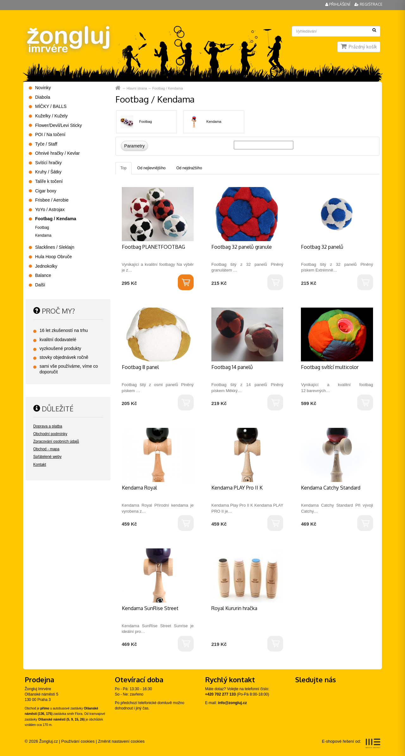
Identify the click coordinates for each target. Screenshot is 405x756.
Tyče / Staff (46, 144)
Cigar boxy (45, 190)
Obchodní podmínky (50, 434)
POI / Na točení (50, 134)
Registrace (368, 4)
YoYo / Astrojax (50, 209)
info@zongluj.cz (232, 703)
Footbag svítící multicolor (329, 367)
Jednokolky (46, 266)
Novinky (43, 87)
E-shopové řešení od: (351, 743)
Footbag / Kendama (167, 88)
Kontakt (39, 464)
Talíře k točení (49, 181)
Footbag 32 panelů (322, 247)
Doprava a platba (47, 426)
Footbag (145, 121)
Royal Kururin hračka (234, 608)
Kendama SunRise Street (150, 608)
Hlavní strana (118, 88)
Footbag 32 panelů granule (241, 247)
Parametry (134, 145)
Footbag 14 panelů (232, 367)
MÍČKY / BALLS (50, 106)
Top (124, 168)
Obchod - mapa (46, 449)
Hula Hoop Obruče (53, 256)
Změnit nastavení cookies (121, 741)
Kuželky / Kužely (51, 115)
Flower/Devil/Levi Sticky (58, 125)
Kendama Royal (139, 487)
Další (40, 284)
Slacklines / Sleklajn (54, 247)
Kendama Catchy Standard (330, 487)
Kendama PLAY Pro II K (237, 487)
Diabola (42, 97)
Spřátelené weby (47, 456)
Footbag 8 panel (140, 367)
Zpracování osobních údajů (56, 441)
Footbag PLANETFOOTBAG (153, 247)
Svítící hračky (48, 162)
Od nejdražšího (189, 168)
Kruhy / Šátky (48, 171)
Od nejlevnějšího (151, 168)
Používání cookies (78, 741)
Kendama (213, 121)
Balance (43, 275)
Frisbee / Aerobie (52, 200)
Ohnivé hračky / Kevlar (57, 153)
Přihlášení (338, 4)
